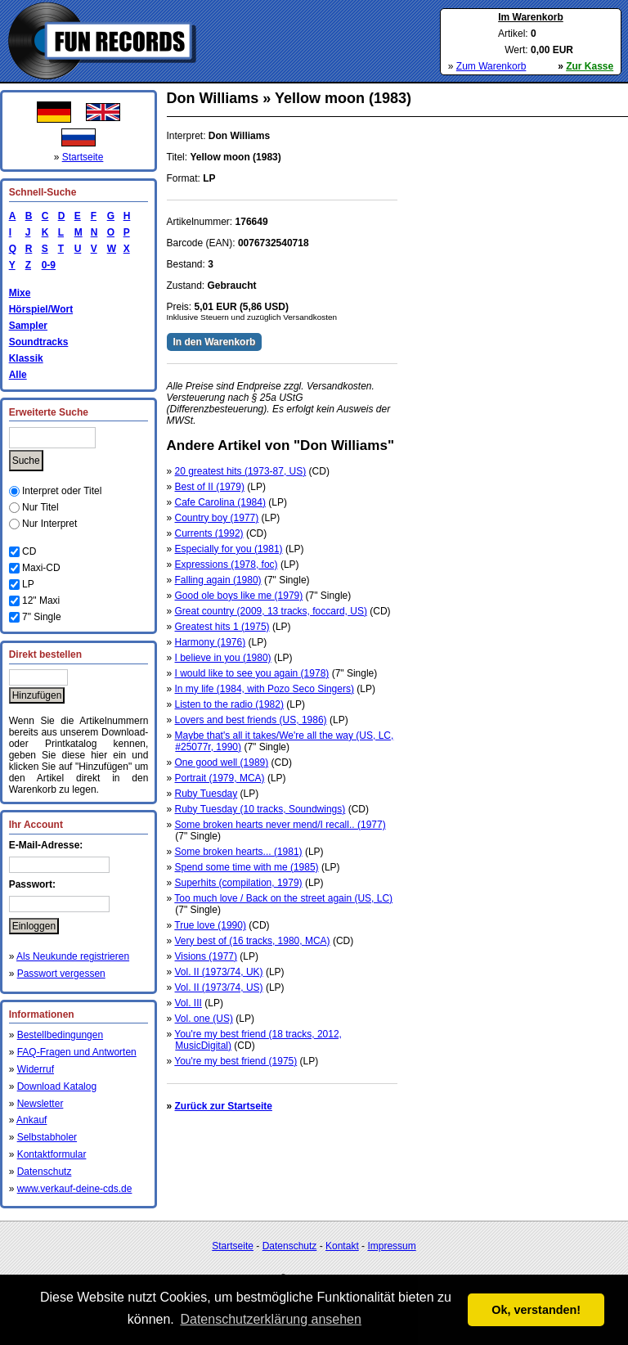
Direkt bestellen (45, 654)
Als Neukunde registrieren (72, 956)
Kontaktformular (52, 1154)
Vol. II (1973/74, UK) (219, 972)
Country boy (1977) (217, 518)
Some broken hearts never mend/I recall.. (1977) (280, 824)
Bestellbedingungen (60, 1035)
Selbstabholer (47, 1137)
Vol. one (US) (204, 1018)
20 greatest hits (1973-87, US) (241, 471)
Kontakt (342, 1246)
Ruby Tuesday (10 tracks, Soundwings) (260, 809)
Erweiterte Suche (48, 412)
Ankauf (31, 1120)
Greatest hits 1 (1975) (222, 626)
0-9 (46, 265)
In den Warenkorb (214, 342)
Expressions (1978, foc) (226, 564)
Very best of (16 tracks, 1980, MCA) (252, 941)
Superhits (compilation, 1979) (239, 882)
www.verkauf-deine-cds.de (74, 1188)
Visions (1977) (206, 956)
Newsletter (40, 1103)
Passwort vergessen (61, 973)
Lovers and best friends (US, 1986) (251, 720)
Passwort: (32, 884)
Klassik (26, 358)
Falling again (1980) (218, 580)
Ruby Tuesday (206, 793)
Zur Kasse (589, 66)
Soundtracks (39, 342)
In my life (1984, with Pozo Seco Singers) (264, 689)
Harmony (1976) (210, 642)
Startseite (83, 157)
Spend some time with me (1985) (247, 867)
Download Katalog (56, 1086)
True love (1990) (210, 925)
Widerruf (35, 1069)
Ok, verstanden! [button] (536, 1309)
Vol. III (188, 1003)
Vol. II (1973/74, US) (219, 987)
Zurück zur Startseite (223, 1106)
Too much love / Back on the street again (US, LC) (283, 898)
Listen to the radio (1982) (229, 704)
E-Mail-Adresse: (46, 845)
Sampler (28, 325)
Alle (18, 374)
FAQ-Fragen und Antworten (77, 1052)
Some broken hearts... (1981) (239, 851)
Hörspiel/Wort (41, 309)
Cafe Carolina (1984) (220, 502)
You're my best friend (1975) (235, 1061)
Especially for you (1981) (229, 549)
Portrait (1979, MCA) (220, 778)
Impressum (391, 1246)
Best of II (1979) (209, 487)
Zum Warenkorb (491, 66)
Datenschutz (44, 1171)
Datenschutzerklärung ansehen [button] (270, 1319)
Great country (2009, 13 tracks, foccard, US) (271, 611)
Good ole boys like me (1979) (239, 595)
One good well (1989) (222, 762)
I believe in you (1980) (223, 658)
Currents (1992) (209, 533)
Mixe (20, 293)
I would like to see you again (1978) (252, 673)
